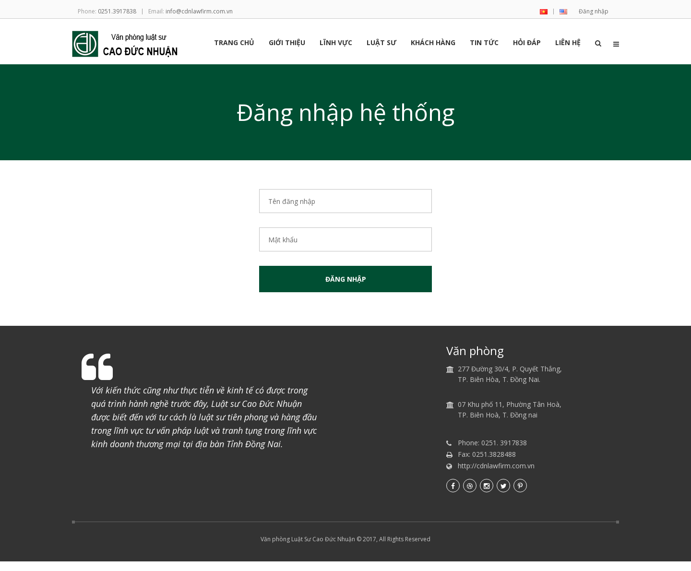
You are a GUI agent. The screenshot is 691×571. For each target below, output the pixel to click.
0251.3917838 (117, 11)
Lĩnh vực (336, 43)
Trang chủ (234, 43)
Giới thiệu (287, 43)
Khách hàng (433, 43)
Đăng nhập (593, 11)
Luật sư (381, 43)
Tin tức (484, 43)
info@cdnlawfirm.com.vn (199, 11)
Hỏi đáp (527, 43)
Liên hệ (568, 43)
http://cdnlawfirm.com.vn (496, 466)
